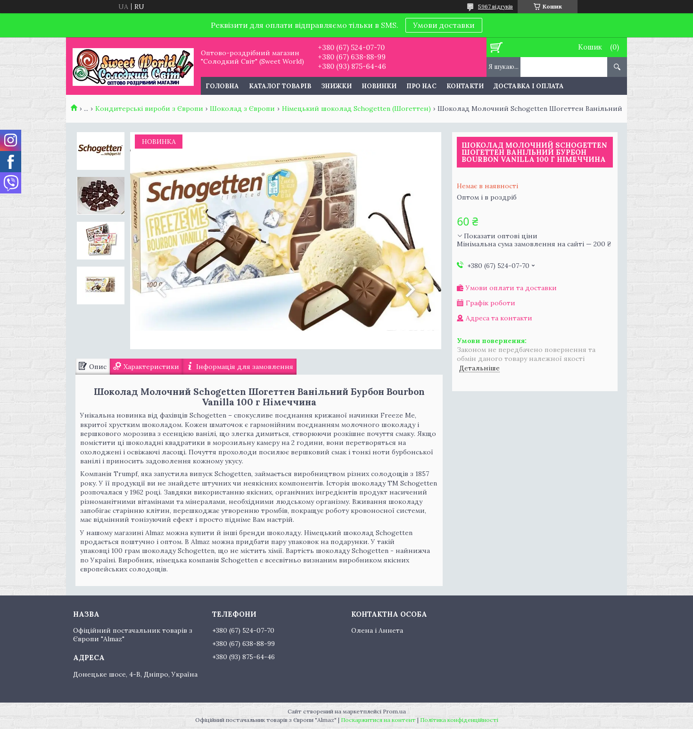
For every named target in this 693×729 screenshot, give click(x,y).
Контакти (465, 86)
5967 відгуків (495, 6)
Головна (222, 86)
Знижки (336, 86)
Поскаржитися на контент (378, 719)
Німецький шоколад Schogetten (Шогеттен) (356, 108)
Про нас (421, 86)
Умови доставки (444, 25)
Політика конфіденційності (459, 719)
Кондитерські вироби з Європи (149, 108)
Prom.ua (394, 711)
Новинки (379, 86)
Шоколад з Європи (242, 108)
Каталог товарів (280, 86)
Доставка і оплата (529, 86)
